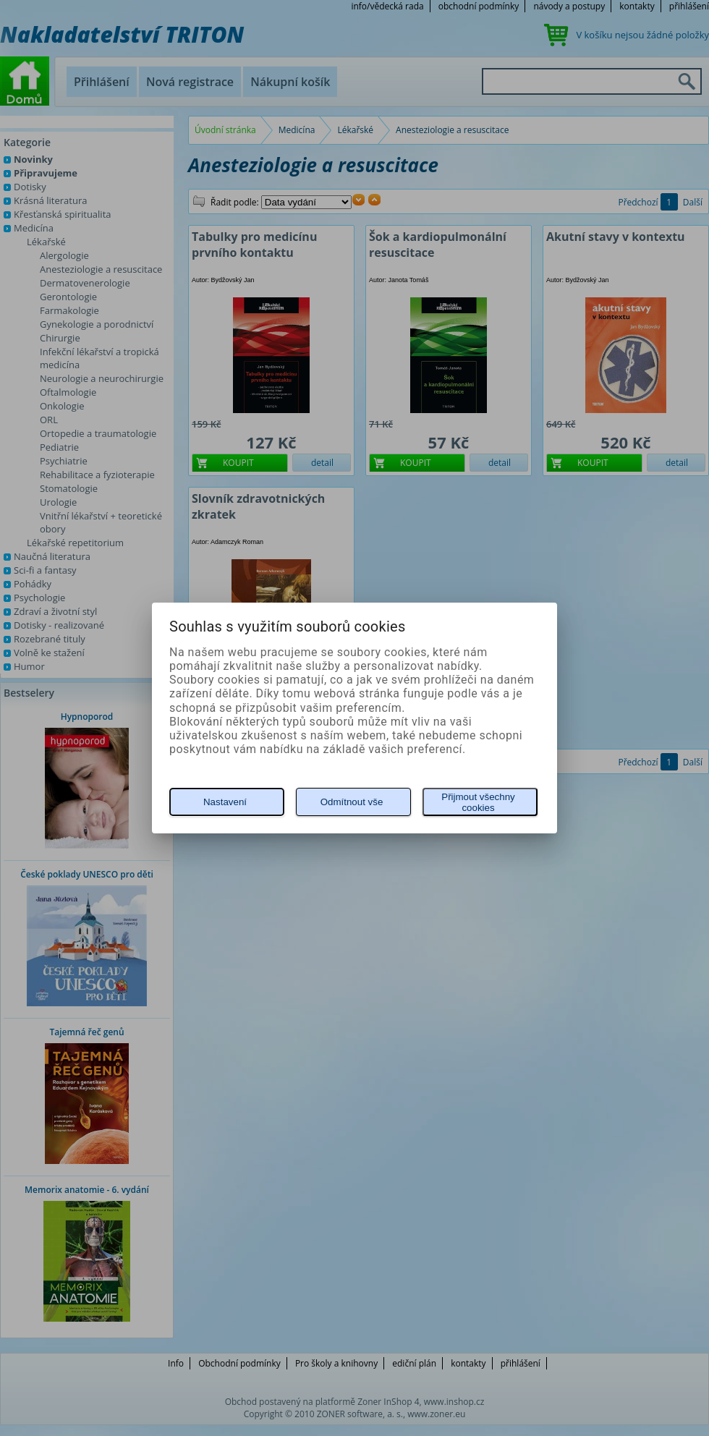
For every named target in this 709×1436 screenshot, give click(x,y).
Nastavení (225, 801)
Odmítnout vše (351, 801)
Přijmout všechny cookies (477, 802)
